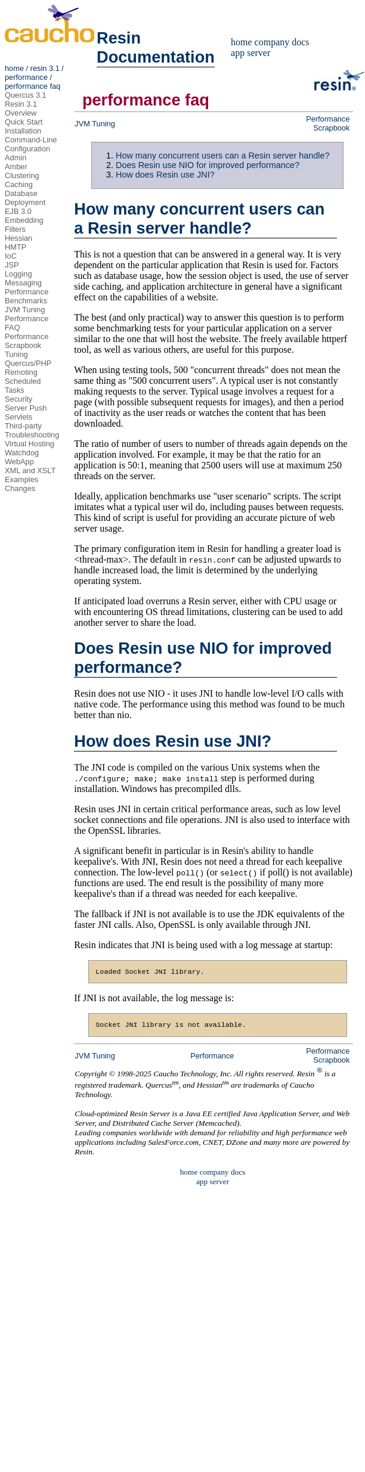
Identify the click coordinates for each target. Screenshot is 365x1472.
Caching (19, 184)
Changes (20, 488)
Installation (23, 130)
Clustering (22, 175)
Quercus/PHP (28, 363)
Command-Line (31, 139)
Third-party (23, 425)
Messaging (23, 282)
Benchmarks (26, 300)
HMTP (15, 247)
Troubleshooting (32, 434)
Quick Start (23, 121)
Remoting (21, 372)
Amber (16, 166)
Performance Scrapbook (26, 341)
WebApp (19, 461)
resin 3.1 (45, 68)
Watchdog (22, 452)
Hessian (18, 238)
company (272, 42)
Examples (21, 479)
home (14, 68)
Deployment (25, 202)
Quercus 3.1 (26, 95)
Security (18, 399)
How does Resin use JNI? (165, 174)
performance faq (32, 86)
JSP (11, 264)
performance (26, 77)
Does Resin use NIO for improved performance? (207, 165)
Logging (18, 273)
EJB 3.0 (18, 211)
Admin (15, 157)
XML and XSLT (30, 470)
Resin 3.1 (21, 104)
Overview (20, 112)
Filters (15, 229)
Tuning (16, 354)
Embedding (24, 220)
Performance (26, 291)
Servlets (18, 416)
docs (300, 42)
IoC (11, 255)
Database (21, 193)
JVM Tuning (25, 309)
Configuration (27, 148)
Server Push (26, 407)
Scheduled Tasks (23, 386)
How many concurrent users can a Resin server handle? (222, 155)
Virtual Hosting (29, 443)
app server (250, 53)
